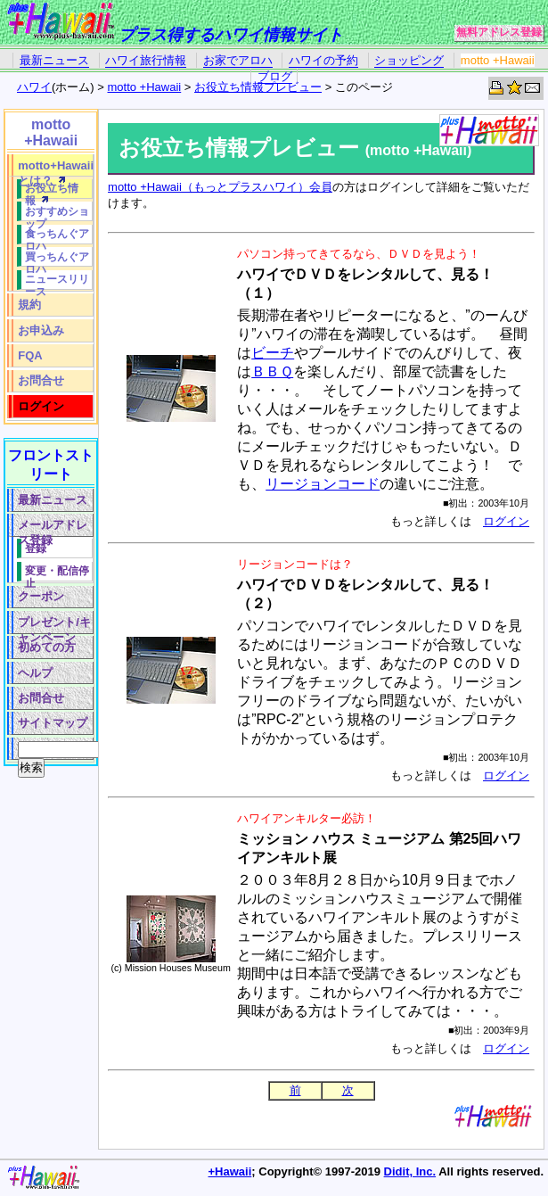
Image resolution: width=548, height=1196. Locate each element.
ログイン (506, 521)
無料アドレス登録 (499, 32)
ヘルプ (35, 673)
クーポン (41, 596)
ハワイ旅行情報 (145, 60)
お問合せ (41, 380)
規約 (29, 304)
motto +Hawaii (498, 60)
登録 (35, 548)
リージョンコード (323, 483)
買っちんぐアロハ (57, 259)
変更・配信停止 (57, 573)
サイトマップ (52, 723)
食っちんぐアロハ (57, 235)
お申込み (41, 330)
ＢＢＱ (272, 371)
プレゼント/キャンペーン (54, 624)
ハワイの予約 (323, 60)
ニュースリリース (57, 281)
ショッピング (409, 60)
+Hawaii (230, 1171)
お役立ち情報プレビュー (258, 87)
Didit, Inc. (410, 1171)
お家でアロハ (238, 60)
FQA (30, 355)
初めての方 (47, 647)
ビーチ (272, 352)
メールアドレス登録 (52, 527)
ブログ (275, 76)
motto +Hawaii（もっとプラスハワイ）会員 (220, 187)
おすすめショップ (57, 213)
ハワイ (34, 87)
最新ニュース (54, 60)
